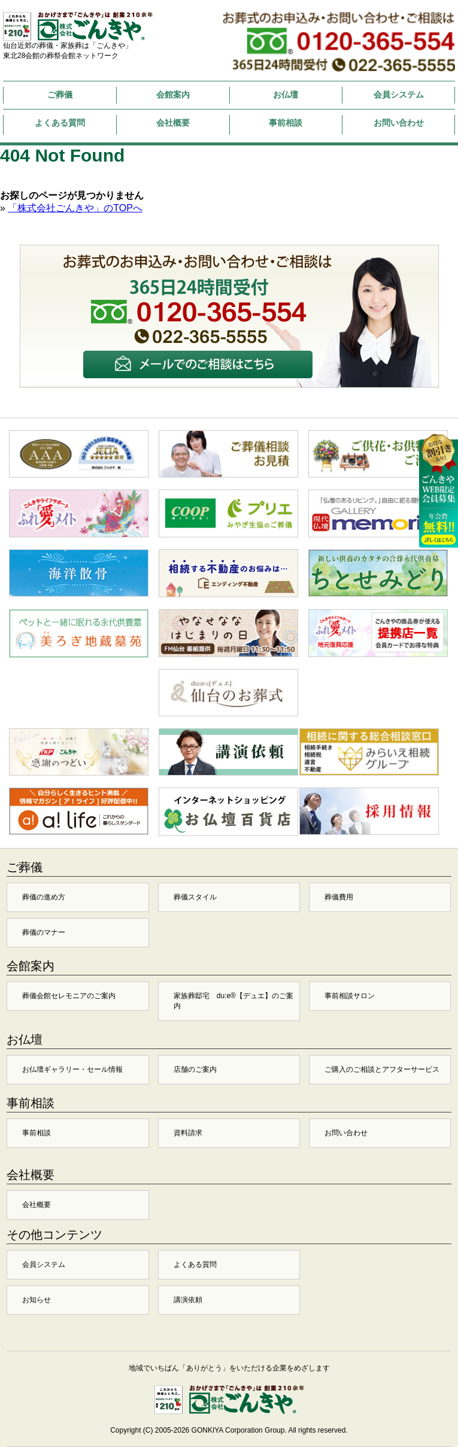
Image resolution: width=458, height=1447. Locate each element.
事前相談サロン (349, 996)
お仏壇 (285, 94)
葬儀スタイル (195, 897)
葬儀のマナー (43, 932)
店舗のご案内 (195, 1069)
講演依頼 (188, 1300)
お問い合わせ (399, 122)
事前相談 (285, 122)
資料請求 (188, 1133)
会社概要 (173, 122)
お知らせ (36, 1300)
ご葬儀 (59, 94)
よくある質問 (60, 122)
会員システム (399, 94)
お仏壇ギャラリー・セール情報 (72, 1069)
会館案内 (173, 94)
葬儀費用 (338, 897)
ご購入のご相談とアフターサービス (381, 1069)
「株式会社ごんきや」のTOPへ (75, 208)
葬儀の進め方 (43, 897)
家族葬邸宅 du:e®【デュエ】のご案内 (233, 1001)
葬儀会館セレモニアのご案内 (69, 996)
